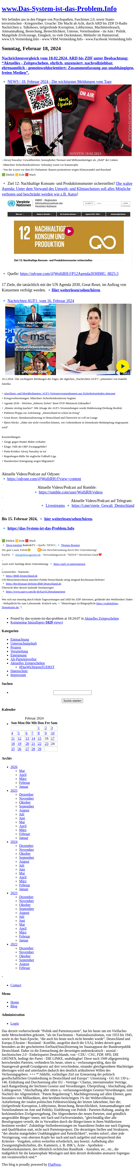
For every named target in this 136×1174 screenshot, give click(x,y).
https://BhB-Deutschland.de (21, 575)
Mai (22, 771)
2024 (13, 842)
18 (13, 744)
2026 (13, 767)
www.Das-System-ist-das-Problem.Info (59, 8)
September (26, 806)
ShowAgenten (14, 545)
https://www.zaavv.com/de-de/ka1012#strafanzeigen (35, 591)
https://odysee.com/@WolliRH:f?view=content (44, 479)
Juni (22, 818)
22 (39, 744)
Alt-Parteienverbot (23, 659)
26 (19, 749)
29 (39, 749)
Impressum (18, 675)
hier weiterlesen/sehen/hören (68, 519)
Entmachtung (19, 639)
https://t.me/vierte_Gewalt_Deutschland (103, 505)
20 (27, 744)
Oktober (25, 802)
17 (52, 738)
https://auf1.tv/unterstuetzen (69, 564)
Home (14, 1002)
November (26, 798)
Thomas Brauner (70, 545)
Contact (15, 985)
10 (52, 733)
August (24, 810)
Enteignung (18, 655)
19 (19, 744)
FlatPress (54, 1164)
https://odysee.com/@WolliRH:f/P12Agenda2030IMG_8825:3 (69, 273)
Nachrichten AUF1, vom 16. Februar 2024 (41, 301)
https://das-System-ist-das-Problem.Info (41, 528)
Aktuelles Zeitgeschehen (102, 618)
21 (33, 744)
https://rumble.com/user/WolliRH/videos (71, 492)
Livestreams (55, 505)
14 (33, 738)
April (23, 775)
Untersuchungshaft (23, 643)
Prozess (15, 647)
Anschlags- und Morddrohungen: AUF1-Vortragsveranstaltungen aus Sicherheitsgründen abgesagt (59, 393)
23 (46, 744)
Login (14, 1023)
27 (27, 749)
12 (19, 738)
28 (33, 749)
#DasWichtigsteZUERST (36, 667)
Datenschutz (19, 671)
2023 (13, 893)
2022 (13, 944)
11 (13, 738)
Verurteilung (19, 651)
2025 (13, 790)
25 (13, 749)
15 (39, 738)
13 (27, 738)
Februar (24, 782)
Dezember (26, 794)
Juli (21, 814)
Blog (13, 1006)
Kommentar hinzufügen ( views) (36, 622)
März (23, 779)
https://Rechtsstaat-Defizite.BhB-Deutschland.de (33, 583)
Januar (23, 786)
